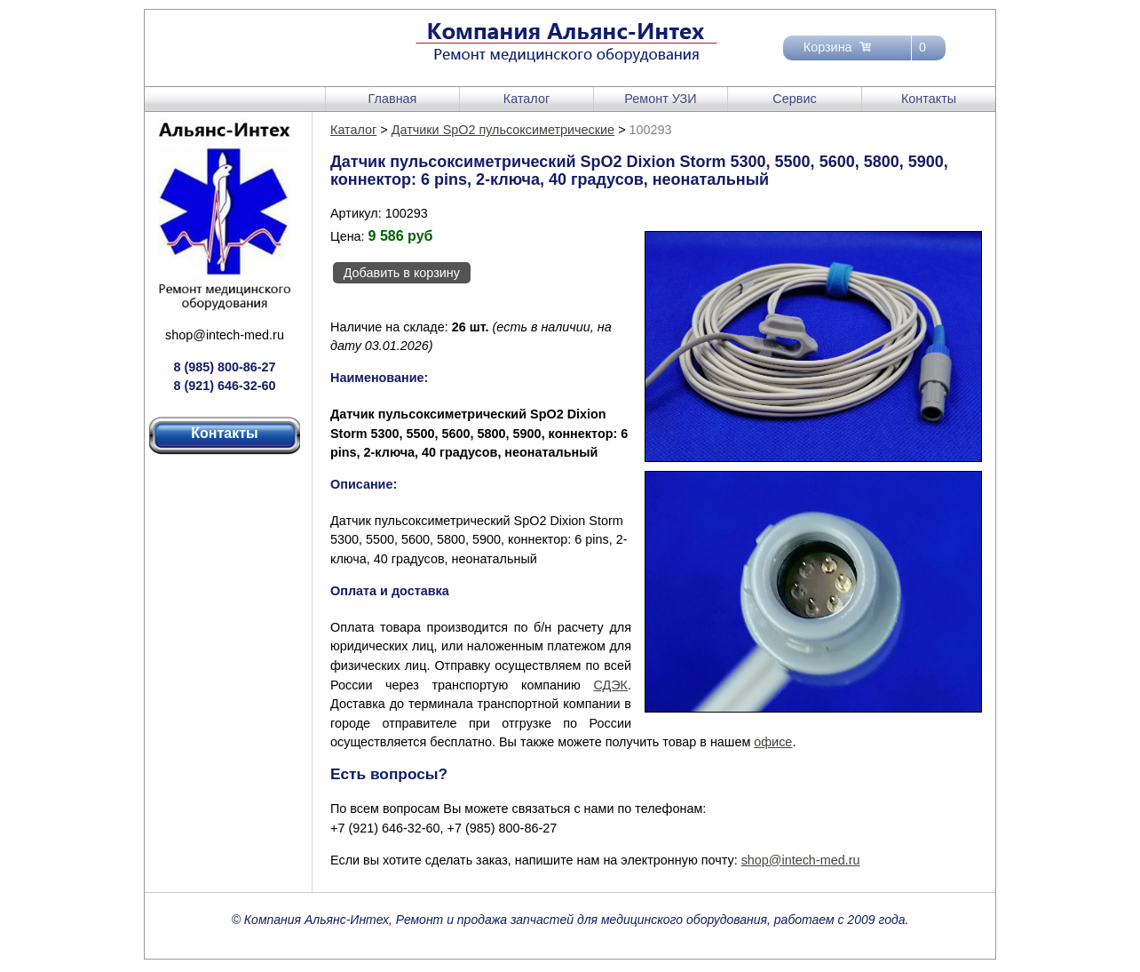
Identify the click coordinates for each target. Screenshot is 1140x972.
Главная (392, 99)
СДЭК (610, 685)
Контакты (928, 99)
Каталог (526, 99)
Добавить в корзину (402, 273)
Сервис (794, 99)
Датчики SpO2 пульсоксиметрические (503, 130)
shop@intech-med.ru (224, 335)
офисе (773, 742)
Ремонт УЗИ (660, 99)
